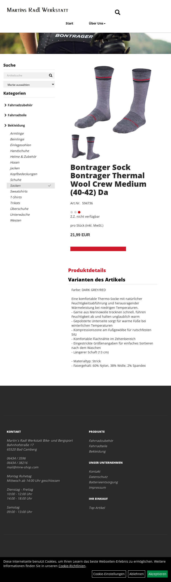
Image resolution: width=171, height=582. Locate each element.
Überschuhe (19, 209)
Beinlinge (17, 139)
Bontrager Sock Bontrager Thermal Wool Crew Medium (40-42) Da (108, 179)
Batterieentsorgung (103, 482)
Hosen (14, 162)
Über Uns (97, 23)
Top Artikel (97, 508)
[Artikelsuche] (117, 12)
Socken (15, 185)
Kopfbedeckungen (23, 174)
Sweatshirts (18, 191)
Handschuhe (19, 151)
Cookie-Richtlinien (72, 566)
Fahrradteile (17, 115)
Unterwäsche (20, 214)
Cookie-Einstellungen (109, 574)
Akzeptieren (157, 574)
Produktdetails (87, 270)
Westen (15, 220)
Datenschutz (98, 477)
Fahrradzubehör (20, 105)
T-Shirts (16, 197)
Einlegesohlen (20, 145)
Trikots (15, 203)
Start (69, 23)
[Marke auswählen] (29, 84)
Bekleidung (16, 125)
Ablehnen (136, 574)
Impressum (97, 487)
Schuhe (15, 180)
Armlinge (17, 133)
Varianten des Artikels (96, 279)
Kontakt (94, 471)
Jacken (15, 168)
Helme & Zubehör (23, 156)
